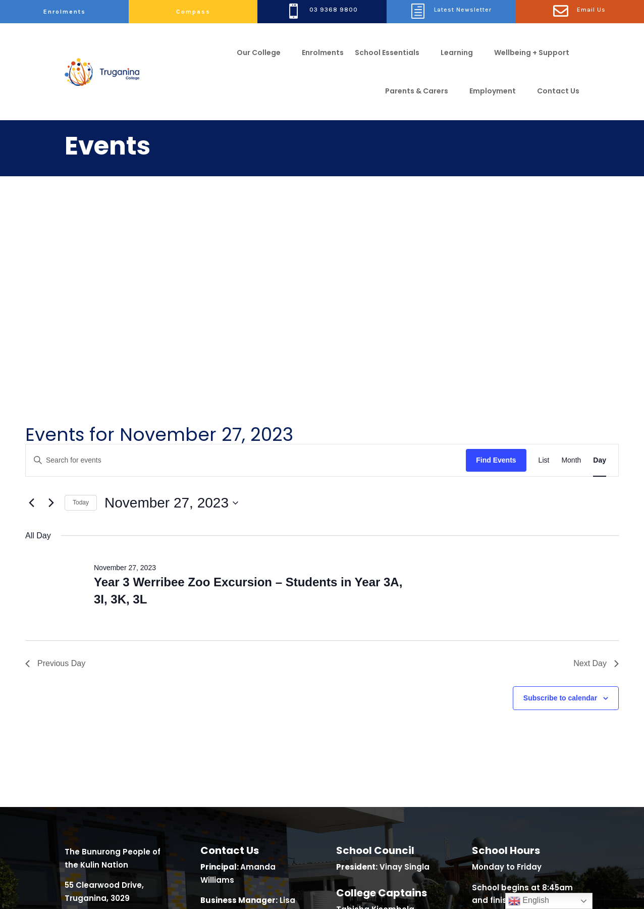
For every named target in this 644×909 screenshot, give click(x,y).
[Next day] (51, 302)
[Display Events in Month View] (571, 259)
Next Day (596, 463)
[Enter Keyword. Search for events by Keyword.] (246, 259)
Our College (259, 52)
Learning (457, 52)
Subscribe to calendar (560, 497)
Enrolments (64, 11)
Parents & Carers (416, 91)
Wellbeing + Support (531, 52)
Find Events (496, 259)
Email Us (591, 9)
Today (81, 302)
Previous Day (55, 463)
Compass (193, 11)
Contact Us (558, 91)
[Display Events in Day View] (599, 259)
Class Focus (119, 889)
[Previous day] (31, 302)
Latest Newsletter (463, 9)
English (528, 901)
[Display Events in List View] (544, 259)
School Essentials (387, 52)
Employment (492, 91)
